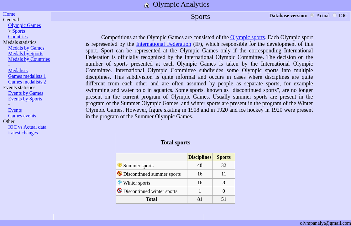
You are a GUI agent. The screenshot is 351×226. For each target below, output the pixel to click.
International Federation (163, 44)
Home (9, 14)
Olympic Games (24, 25)
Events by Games (25, 93)
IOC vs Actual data (27, 127)
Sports (18, 31)
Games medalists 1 (27, 76)
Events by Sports (25, 98)
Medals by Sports (25, 53)
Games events (22, 115)
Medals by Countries (29, 59)
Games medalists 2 (27, 81)
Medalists (18, 70)
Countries (18, 36)
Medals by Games (26, 48)
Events (15, 110)
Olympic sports (247, 37)
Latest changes (23, 132)
